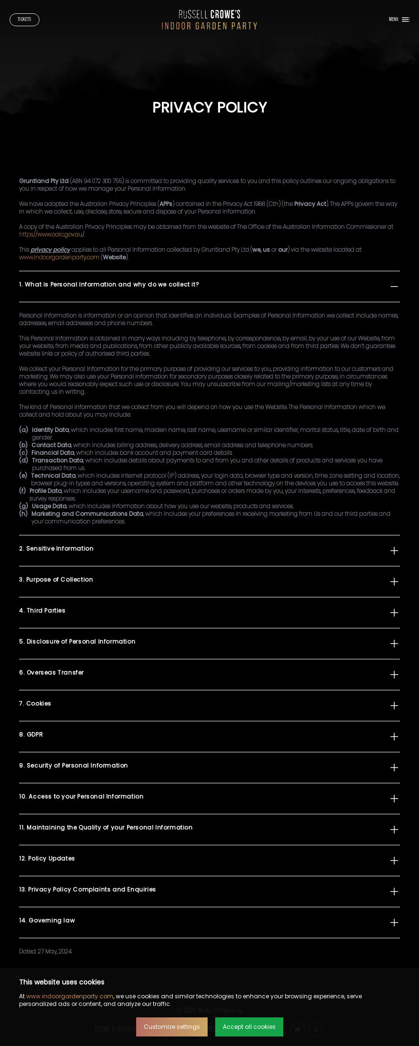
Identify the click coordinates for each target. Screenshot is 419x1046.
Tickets (24, 19)
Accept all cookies (249, 1027)
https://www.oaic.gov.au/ (51, 234)
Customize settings (172, 1027)
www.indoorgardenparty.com (69, 996)
